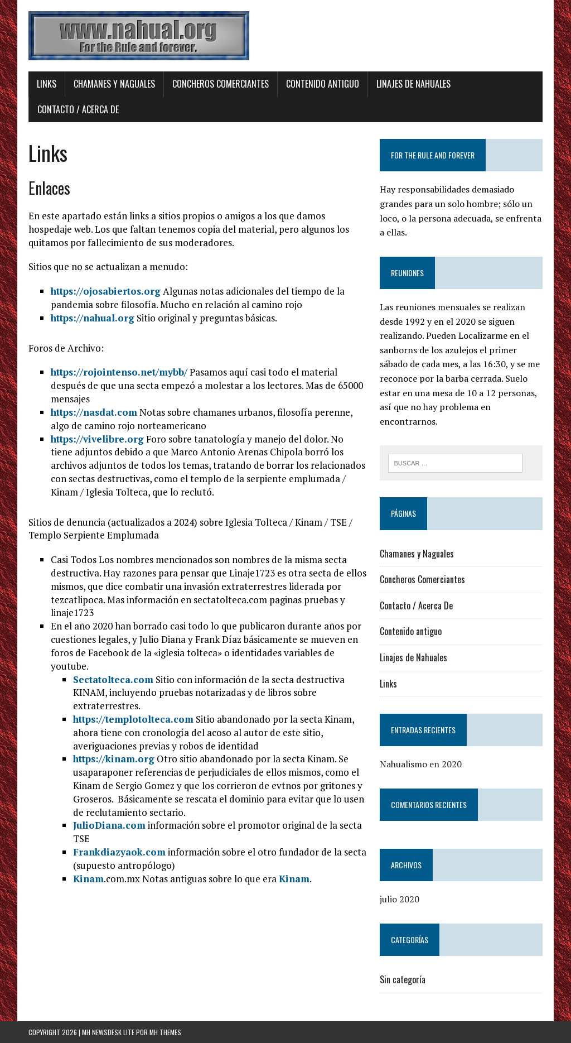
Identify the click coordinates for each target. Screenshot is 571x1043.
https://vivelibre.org (97, 438)
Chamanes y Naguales (114, 83)
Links (46, 83)
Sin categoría (402, 979)
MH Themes (165, 1032)
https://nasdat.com (94, 412)
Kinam (88, 878)
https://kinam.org (113, 758)
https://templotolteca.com (133, 719)
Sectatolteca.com (113, 679)
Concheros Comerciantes (220, 83)
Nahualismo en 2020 (421, 764)
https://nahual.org (92, 317)
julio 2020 (399, 899)
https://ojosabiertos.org (106, 291)
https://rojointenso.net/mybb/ (119, 372)
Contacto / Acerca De (78, 109)
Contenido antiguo (322, 83)
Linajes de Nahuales (413, 83)
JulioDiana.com (109, 825)
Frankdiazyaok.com (119, 851)
